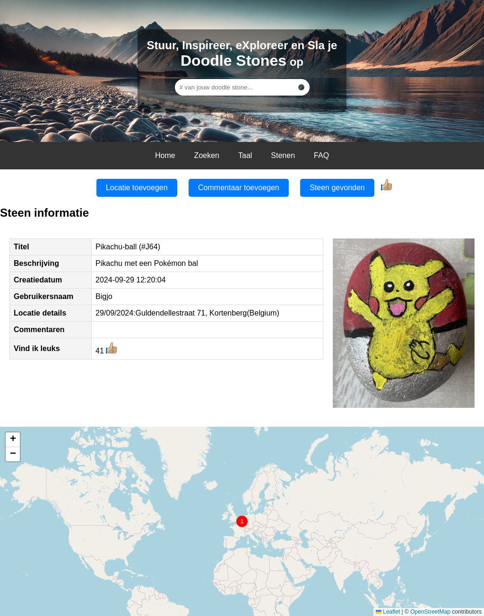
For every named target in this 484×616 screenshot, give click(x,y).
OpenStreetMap (430, 611)
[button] (242, 521)
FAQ (321, 155)
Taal (245, 155)
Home (165, 155)
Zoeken (206, 155)
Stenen (283, 155)
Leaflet (388, 611)
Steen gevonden (337, 188)
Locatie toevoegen (137, 188)
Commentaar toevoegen (238, 188)
